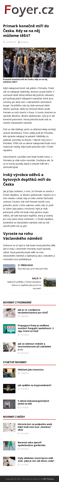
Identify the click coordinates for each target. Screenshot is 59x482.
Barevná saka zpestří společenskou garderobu (31, 444)
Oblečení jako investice (31, 369)
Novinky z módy (14, 416)
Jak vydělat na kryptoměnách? (34, 385)
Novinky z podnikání (17, 302)
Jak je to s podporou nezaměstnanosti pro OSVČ (33, 311)
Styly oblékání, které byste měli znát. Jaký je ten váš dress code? (36, 459)
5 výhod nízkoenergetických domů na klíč (33, 402)
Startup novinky (15, 362)
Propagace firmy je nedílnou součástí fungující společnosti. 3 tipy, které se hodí (36, 328)
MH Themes (48, 479)
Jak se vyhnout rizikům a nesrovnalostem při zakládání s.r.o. (34, 346)
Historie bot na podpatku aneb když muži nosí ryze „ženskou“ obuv (35, 427)
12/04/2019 (11, 42)
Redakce (25, 42)
